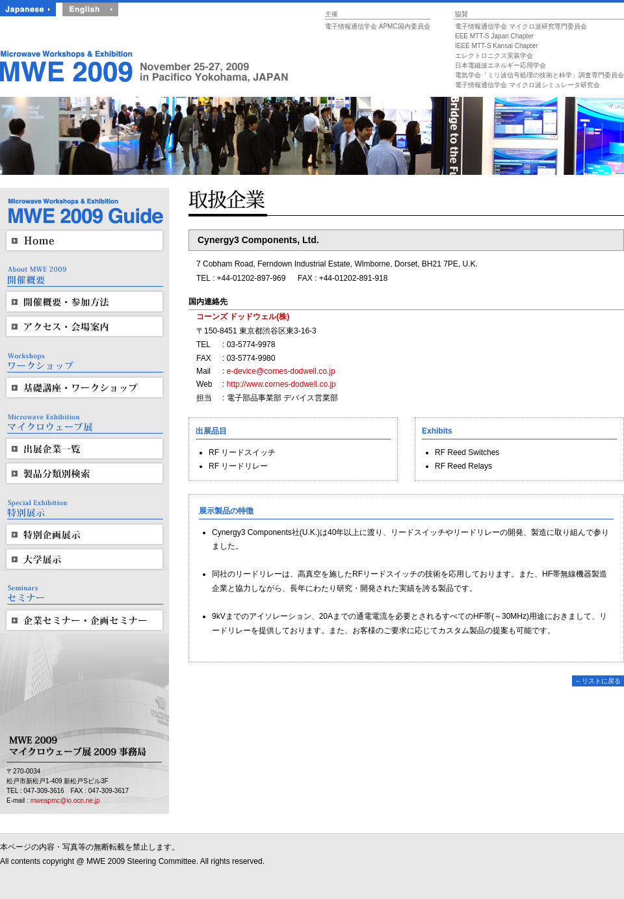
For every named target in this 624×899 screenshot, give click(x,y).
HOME (84, 240)
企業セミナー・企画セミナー (84, 620)
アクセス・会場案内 (84, 326)
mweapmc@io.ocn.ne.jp (65, 800)
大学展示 (84, 559)
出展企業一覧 (84, 448)
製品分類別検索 (84, 473)
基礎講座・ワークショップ (84, 387)
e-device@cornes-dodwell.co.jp (281, 371)
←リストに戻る (598, 680)
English (90, 9)
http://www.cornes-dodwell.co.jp (281, 384)
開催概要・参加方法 (84, 301)
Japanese (28, 9)
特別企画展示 (84, 534)
